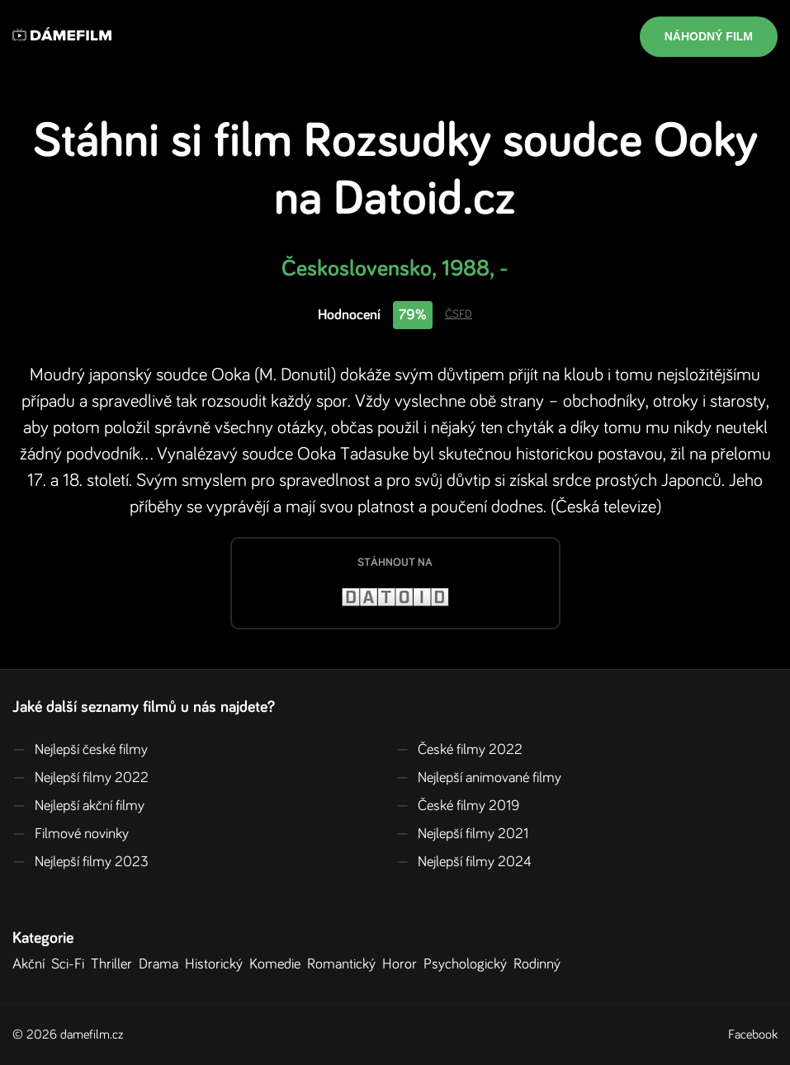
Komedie (278, 964)
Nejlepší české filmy (80, 749)
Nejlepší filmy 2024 (463, 862)
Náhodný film (709, 36)
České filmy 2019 (457, 806)
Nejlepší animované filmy (478, 777)
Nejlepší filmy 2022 (80, 777)
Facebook (753, 1034)
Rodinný (540, 964)
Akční (31, 964)
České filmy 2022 (459, 749)
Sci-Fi (71, 964)
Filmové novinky (70, 834)
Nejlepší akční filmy (78, 806)
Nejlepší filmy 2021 (461, 834)
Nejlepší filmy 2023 (80, 862)
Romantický (344, 964)
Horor (402, 964)
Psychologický (468, 964)
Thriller (115, 964)
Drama (162, 964)
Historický (217, 964)
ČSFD (458, 314)
